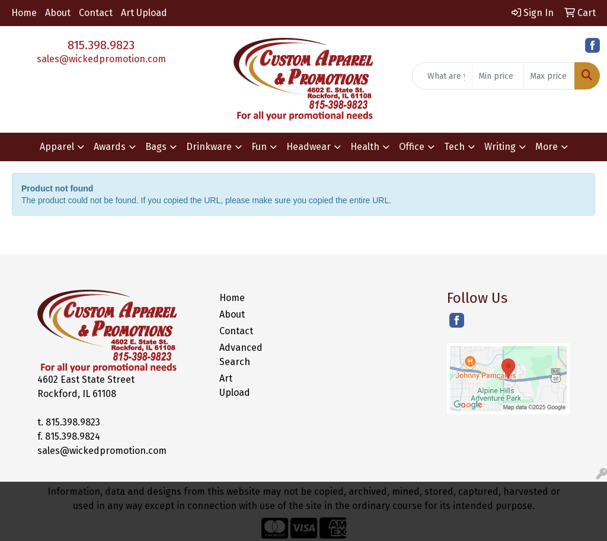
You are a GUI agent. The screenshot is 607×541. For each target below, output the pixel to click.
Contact (96, 12)
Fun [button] (259, 146)
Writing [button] (500, 146)
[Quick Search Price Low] (497, 75)
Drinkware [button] (209, 146)
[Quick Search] (442, 75)
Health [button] (364, 146)
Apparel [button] (57, 146)
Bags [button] (156, 146)
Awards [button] (110, 146)
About (58, 12)
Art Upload (144, 12)
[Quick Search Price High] (549, 75)
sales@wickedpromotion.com (101, 59)
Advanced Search (240, 354)
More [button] (546, 146)
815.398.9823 (101, 45)
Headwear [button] (308, 146)
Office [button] (411, 146)
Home (24, 12)
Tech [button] (454, 146)
